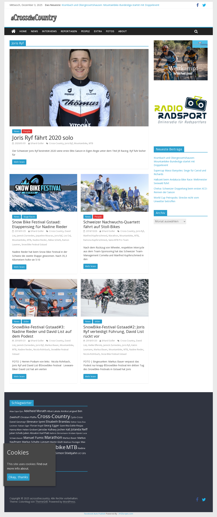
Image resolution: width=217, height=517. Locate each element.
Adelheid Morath (35, 411)
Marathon (113, 235)
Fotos (110, 31)
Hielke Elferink (95, 345)
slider (26, 321)
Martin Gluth (56, 442)
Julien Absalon (31, 433)
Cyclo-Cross (77, 417)
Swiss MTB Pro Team (118, 240)
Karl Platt (44, 433)
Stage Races (29, 216)
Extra (98, 31)
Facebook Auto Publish (94, 513)
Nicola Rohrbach (41, 349)
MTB (91, 143)
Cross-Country (56, 143)
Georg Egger (51, 425)
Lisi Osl (67, 235)
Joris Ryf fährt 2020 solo (42, 137)
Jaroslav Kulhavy (47, 429)
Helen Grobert (30, 429)
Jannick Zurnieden (25, 235)
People (85, 31)
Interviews (49, 31)
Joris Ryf (69, 143)
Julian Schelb (16, 433)
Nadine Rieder (40, 240)
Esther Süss (76, 422)
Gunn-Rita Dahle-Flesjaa (71, 425)
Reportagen (69, 31)
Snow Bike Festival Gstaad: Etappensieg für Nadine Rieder (39, 224)
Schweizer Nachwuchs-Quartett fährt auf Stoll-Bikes (111, 224)
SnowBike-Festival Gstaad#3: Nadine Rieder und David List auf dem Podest (42, 331)
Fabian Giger (24, 426)
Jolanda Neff (79, 429)
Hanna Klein (16, 429)
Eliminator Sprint (36, 421)
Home (23, 31)
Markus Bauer (52, 345)
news (34, 31)
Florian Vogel (36, 425)
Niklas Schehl (54, 240)
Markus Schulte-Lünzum (36, 441)
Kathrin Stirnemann (59, 433)
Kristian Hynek (75, 433)
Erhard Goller (37, 143)
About (122, 31)
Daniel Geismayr (18, 421)
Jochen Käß (63, 429)
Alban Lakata (53, 411)
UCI (79, 453)
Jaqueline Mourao (44, 235)
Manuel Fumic (33, 437)
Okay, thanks (18, 477)
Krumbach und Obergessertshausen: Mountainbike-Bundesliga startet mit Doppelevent (110, 5)
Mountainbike (80, 143)
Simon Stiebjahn (66, 453)
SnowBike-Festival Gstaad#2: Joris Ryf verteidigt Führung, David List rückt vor (114, 331)
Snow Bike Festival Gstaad (34, 244)
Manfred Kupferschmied (95, 235)
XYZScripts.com (126, 513)
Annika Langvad (69, 411)
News (16, 131)
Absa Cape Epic (16, 411)
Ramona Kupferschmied (95, 240)
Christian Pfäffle (28, 417)
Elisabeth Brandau (58, 421)
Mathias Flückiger (72, 442)
